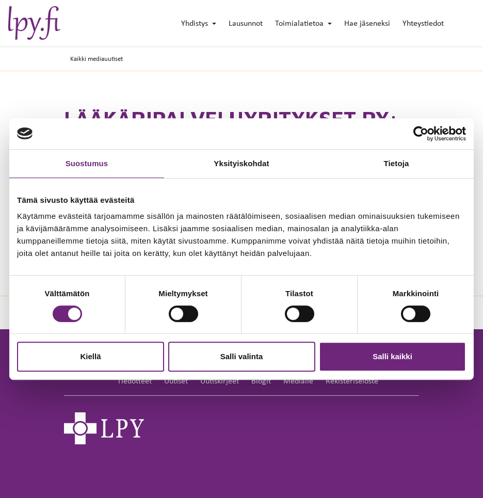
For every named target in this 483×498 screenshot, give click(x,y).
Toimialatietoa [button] (300, 23)
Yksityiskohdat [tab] (241, 163)
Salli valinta (241, 356)
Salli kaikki (392, 356)
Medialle (298, 380)
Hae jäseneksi (367, 23)
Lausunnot (246, 23)
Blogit (261, 380)
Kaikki (96, 58)
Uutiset (176, 380)
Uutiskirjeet (219, 380)
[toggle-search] (458, 23)
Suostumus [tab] (87, 163)
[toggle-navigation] (474, 23)
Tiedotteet (134, 380)
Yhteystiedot (423, 23)
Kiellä (90, 356)
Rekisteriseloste (352, 380)
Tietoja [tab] (396, 163)
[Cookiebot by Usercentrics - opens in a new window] (421, 133)
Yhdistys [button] (195, 23)
